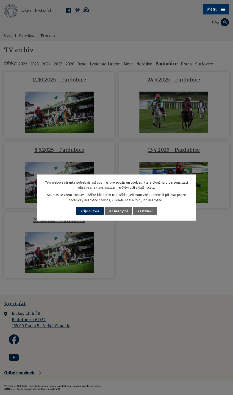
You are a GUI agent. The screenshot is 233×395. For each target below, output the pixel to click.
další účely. (146, 188)
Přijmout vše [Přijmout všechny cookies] (90, 211)
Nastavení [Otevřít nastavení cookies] (145, 211)
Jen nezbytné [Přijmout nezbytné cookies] (118, 211)
